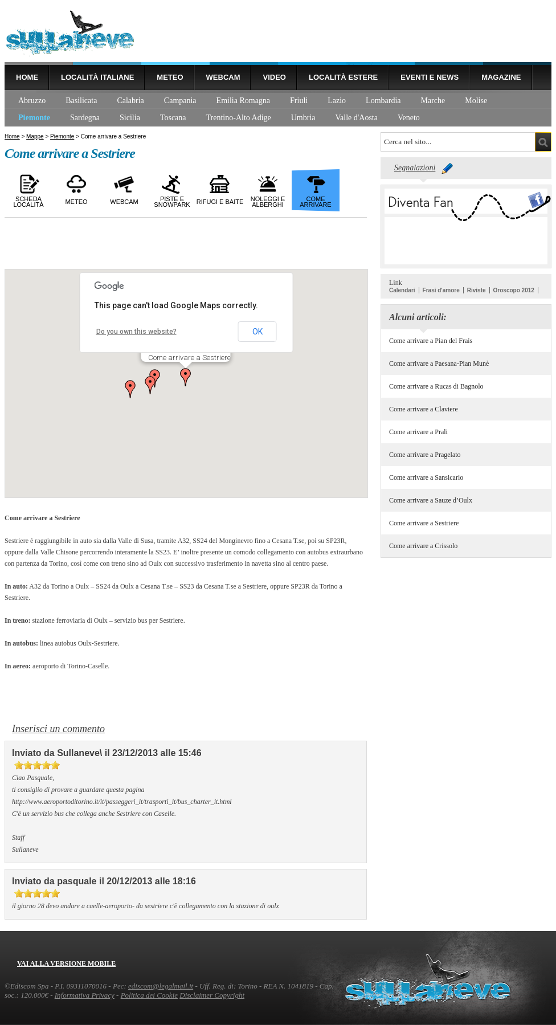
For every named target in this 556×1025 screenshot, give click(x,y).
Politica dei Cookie (149, 995)
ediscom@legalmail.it (160, 986)
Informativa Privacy (85, 995)
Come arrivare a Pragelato (425, 455)
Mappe (35, 136)
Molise (476, 100)
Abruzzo (32, 100)
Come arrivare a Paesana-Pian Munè (439, 363)
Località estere (343, 77)
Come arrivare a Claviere (423, 409)
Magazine (501, 77)
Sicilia (130, 117)
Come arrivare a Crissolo (423, 546)
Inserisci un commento (58, 728)
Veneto (409, 117)
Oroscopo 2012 (513, 290)
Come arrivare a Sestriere (424, 523)
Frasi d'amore (441, 290)
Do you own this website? (136, 332)
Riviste (476, 290)
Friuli (299, 100)
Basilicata (81, 100)
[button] (150, 385)
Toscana (173, 117)
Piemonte (34, 117)
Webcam (223, 77)
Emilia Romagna (243, 100)
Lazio (337, 100)
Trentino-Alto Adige (238, 117)
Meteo (170, 77)
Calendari (402, 290)
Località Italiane (97, 77)
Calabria (130, 100)
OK (257, 331)
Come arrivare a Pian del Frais (430, 341)
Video (274, 77)
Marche (433, 100)
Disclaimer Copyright (211, 995)
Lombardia (383, 100)
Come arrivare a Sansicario (426, 477)
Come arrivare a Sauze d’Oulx (430, 500)
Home (27, 77)
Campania (180, 100)
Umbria (303, 117)
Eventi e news (429, 77)
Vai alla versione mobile (66, 963)
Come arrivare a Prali (418, 432)
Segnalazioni (414, 168)
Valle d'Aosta (357, 117)
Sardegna (85, 117)
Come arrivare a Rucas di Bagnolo (436, 386)
